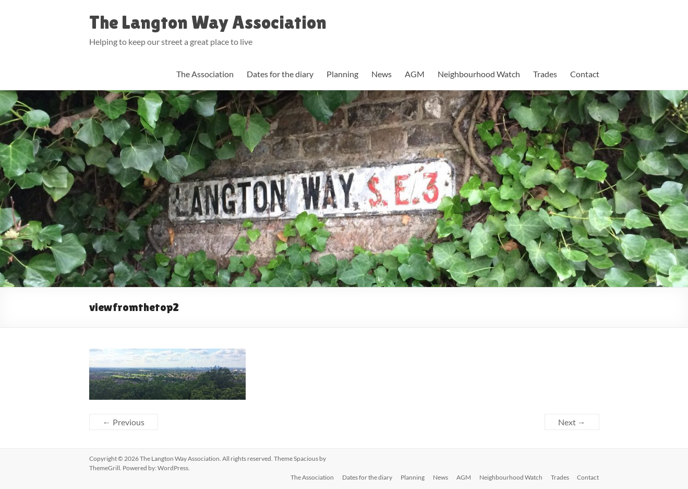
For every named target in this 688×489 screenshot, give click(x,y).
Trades (545, 74)
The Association (205, 74)
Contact (584, 74)
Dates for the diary (280, 74)
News (381, 74)
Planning (342, 74)
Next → (572, 422)
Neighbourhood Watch (479, 74)
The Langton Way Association (208, 22)
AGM (415, 74)
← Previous (123, 422)
